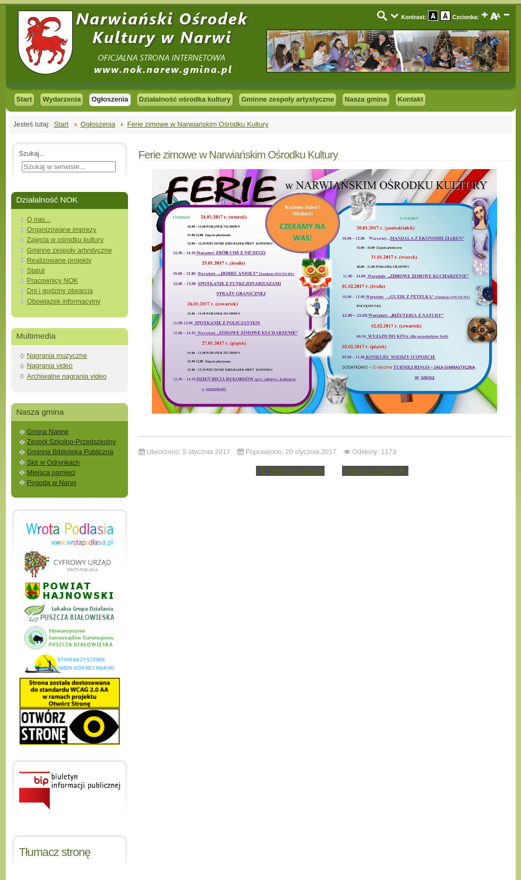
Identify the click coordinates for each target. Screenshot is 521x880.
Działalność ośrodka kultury (185, 99)
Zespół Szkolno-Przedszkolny (71, 442)
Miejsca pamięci (51, 472)
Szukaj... (32, 153)
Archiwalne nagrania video (67, 376)
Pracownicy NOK (53, 280)
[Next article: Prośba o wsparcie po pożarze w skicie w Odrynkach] (375, 471)
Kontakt (410, 99)
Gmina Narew (48, 431)
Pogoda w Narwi (51, 483)
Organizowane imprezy (62, 229)
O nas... (39, 219)
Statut (36, 270)
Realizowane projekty (59, 260)
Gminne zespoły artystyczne (287, 99)
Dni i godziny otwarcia (60, 291)
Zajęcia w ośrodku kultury (65, 240)
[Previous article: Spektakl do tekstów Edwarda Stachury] (290, 471)
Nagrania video (50, 366)
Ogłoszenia (109, 99)
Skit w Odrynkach (53, 462)
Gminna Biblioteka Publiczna (70, 452)
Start (24, 99)
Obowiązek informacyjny (64, 301)
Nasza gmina (366, 99)
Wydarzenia (61, 99)
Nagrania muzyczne (57, 355)
